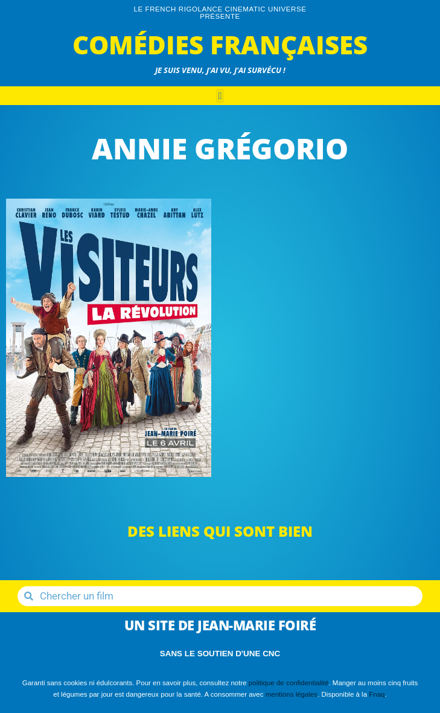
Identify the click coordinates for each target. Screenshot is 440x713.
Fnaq (376, 694)
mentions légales (291, 694)
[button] (220, 96)
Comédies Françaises (220, 44)
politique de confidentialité (289, 682)
